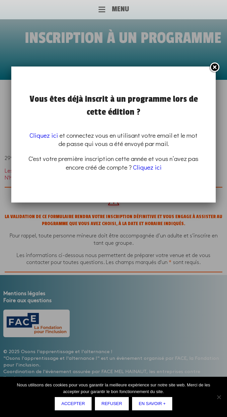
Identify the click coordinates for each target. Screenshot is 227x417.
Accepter (73, 403)
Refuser (112, 403)
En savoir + (152, 403)
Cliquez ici (44, 135)
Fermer (214, 67)
